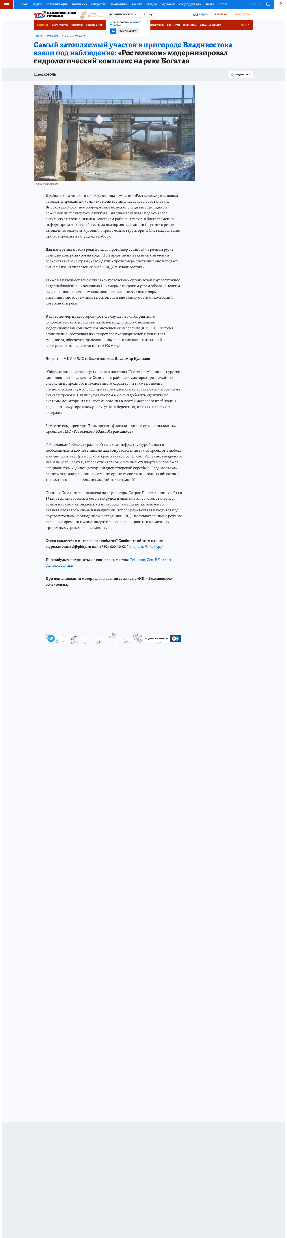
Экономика (119, 4)
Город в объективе (152, 24)
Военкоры (190, 24)
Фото (24, 4)
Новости (77, 24)
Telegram (135, 546)
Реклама (221, 14)
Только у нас (94, 24)
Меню (4, 4)
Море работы (60, 24)
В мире (137, 4)
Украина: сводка (210, 24)
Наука (210, 4)
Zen (150, 559)
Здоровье (168, 4)
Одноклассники (59, 565)
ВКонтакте (164, 559)
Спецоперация (57, 4)
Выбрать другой (128, 31)
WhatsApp (153, 546)
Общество (98, 4)
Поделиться (240, 74)
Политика (79, 4)
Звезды (151, 4)
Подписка (242, 14)
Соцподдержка (190, 4)
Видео (37, 4)
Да (113, 31)
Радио (203, 14)
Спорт (223, 4)
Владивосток (53, 36)
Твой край (173, 24)
